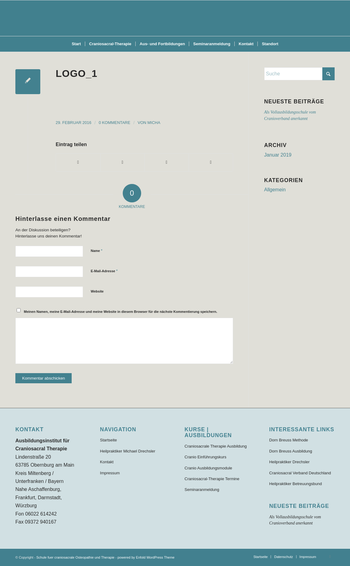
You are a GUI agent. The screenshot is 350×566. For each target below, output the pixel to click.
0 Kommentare (114, 122)
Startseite (108, 440)
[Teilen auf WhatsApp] (167, 162)
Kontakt (106, 462)
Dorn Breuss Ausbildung (290, 451)
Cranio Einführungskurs (205, 457)
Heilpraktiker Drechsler (289, 462)
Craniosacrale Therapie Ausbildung (216, 446)
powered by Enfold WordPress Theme (145, 557)
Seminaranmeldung (202, 489)
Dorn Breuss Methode (288, 440)
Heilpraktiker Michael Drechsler (127, 451)
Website (97, 291)
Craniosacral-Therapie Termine (212, 478)
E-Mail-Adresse (104, 271)
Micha (153, 122)
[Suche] (299, 73)
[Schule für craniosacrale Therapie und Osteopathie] (175, 18)
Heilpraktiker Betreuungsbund (295, 483)
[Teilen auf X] (123, 162)
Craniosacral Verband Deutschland (300, 473)
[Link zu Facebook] (330, 556)
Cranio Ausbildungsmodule (208, 468)
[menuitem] (76, 44)
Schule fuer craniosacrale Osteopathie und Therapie (75, 557)
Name (96, 250)
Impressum (110, 473)
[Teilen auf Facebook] (78, 162)
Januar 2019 (278, 154)
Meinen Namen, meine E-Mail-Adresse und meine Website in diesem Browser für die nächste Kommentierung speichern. (120, 311)
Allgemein (275, 189)
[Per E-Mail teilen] (211, 162)
